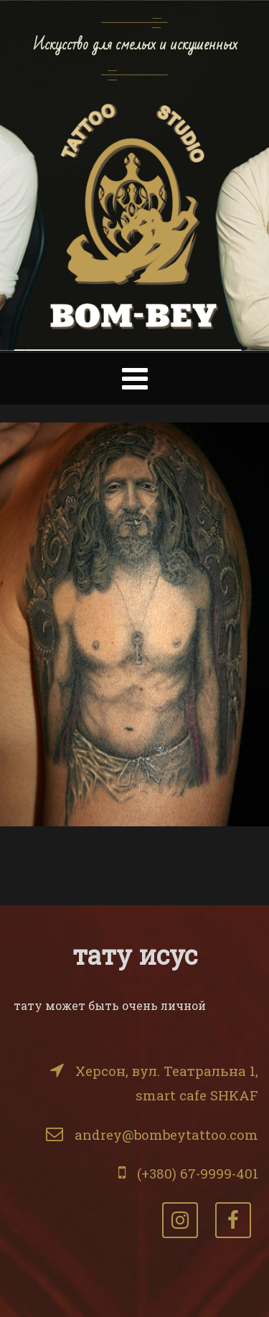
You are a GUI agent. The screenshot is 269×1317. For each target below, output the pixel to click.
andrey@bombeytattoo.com (166, 1134)
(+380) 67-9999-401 (197, 1173)
